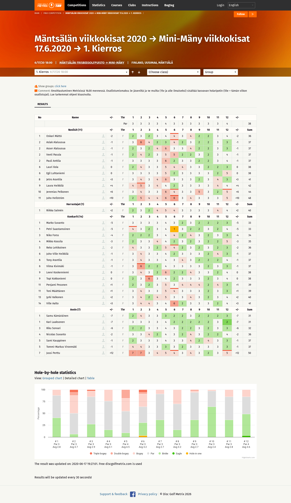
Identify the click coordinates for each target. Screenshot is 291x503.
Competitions (77, 5)
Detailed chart (74, 378)
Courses (116, 5)
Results (43, 104)
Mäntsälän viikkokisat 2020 (91, 38)
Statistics (98, 5)
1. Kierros (102, 48)
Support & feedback (113, 494)
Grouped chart (52, 378)
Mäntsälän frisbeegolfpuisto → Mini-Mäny (91, 62)
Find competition (52, 13)
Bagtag (169, 5)
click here (60, 86)
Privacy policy (147, 494)
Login (220, 5)
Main (37, 13)
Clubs (132, 5)
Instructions (150, 5)
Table (91, 378)
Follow (241, 14)
